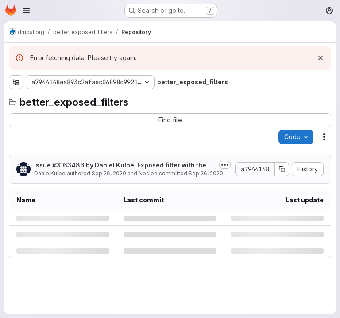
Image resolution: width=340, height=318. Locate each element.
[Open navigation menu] (26, 11)
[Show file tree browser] (16, 82)
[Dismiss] (320, 58)
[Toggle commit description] (225, 165)
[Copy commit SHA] (282, 169)
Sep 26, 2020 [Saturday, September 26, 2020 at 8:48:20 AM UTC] (109, 173)
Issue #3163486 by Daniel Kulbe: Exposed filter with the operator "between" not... (125, 165)
